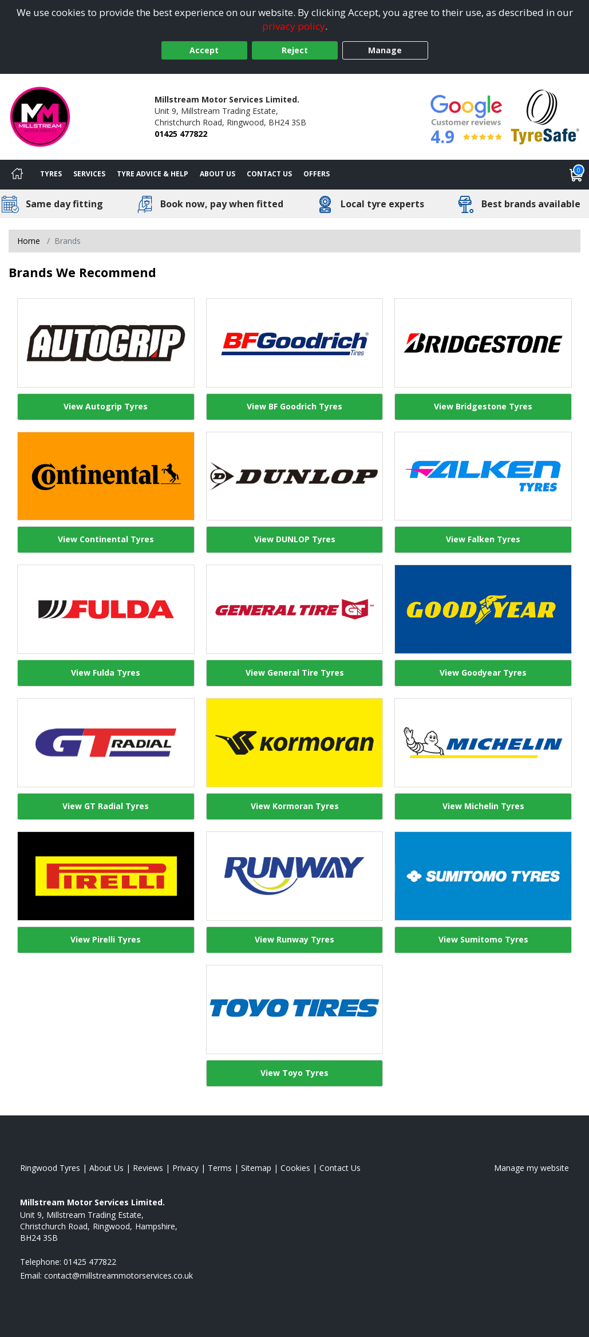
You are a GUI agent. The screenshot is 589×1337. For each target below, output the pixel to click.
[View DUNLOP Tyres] (295, 476)
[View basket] (576, 175)
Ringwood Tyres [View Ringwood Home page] (50, 1167)
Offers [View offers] (316, 174)
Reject (295, 50)
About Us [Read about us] (106, 1167)
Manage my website (531, 1167)
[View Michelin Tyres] (483, 742)
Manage (385, 50)
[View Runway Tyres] (295, 876)
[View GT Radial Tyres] (106, 742)
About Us (217, 174)
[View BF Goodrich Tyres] (295, 343)
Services (89, 174)
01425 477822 (181, 133)
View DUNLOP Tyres (294, 539)
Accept (204, 50)
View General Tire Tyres (295, 672)
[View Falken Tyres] (483, 476)
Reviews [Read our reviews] (148, 1167)
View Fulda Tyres (105, 672)
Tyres (51, 174)
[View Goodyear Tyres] (483, 609)
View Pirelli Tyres (105, 939)
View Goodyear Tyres (483, 672)
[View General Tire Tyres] (295, 609)
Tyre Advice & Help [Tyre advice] (152, 174)
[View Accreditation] (545, 116)
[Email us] (118, 1275)
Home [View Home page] (28, 240)
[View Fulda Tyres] (106, 609)
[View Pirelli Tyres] (106, 876)
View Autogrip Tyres (106, 406)
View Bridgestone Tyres (483, 406)
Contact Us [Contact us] (269, 174)
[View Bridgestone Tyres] (483, 343)
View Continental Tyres (106, 539)
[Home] (17, 175)
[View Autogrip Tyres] (106, 343)
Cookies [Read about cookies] (295, 1167)
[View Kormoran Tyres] (295, 742)
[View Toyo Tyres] (295, 1009)
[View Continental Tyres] (106, 476)
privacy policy (293, 26)
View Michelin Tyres (483, 805)
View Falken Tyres (483, 539)
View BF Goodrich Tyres (294, 406)
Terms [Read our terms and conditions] (220, 1167)
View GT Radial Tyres (105, 805)
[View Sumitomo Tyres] (483, 876)
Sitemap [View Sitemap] (256, 1167)
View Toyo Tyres (294, 1072)
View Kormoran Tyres (295, 805)
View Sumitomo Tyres (483, 939)
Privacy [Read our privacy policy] (185, 1167)
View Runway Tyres (294, 939)
